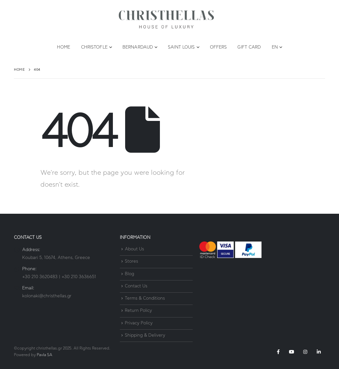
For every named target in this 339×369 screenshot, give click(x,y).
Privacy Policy (139, 323)
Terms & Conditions (145, 298)
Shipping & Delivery (145, 335)
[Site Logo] (166, 19)
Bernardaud (137, 47)
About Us (134, 249)
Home (63, 47)
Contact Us (136, 286)
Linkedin (318, 351)
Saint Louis (181, 47)
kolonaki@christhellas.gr (47, 296)
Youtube (291, 351)
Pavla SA (44, 355)
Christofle (94, 47)
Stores (131, 262)
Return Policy (138, 311)
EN (275, 47)
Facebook (278, 351)
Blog (129, 274)
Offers (218, 47)
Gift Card (249, 47)
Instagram (305, 351)
